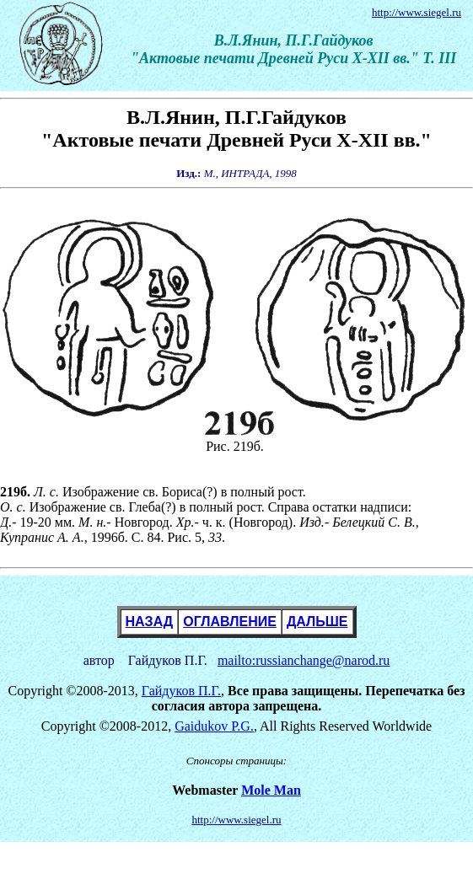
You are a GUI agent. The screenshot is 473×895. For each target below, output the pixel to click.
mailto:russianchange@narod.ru (304, 660)
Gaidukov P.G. (214, 726)
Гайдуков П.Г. (181, 690)
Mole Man (271, 790)
